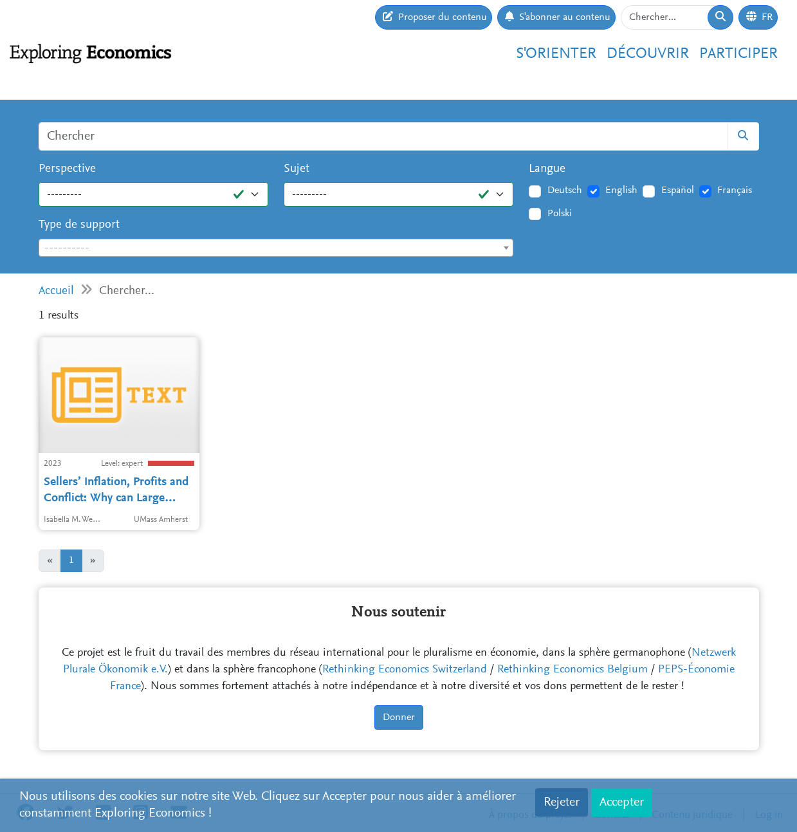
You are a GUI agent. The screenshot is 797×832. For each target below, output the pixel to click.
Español (677, 190)
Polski (559, 213)
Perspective (67, 169)
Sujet (296, 169)
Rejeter (562, 802)
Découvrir (648, 54)
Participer (738, 54)
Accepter (622, 802)
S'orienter (556, 54)
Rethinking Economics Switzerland (404, 670)
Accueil (56, 291)
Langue (547, 169)
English (621, 190)
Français (734, 190)
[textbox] (276, 248)
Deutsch (564, 190)
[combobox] (276, 248)
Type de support (79, 225)
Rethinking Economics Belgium (572, 670)
